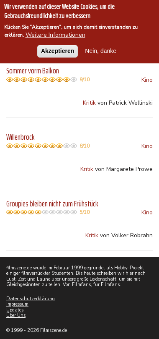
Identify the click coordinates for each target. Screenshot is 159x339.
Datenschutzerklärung (30, 299)
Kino (147, 80)
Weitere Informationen (55, 34)
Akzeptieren (57, 50)
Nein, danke (100, 50)
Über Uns (16, 315)
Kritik (89, 103)
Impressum (17, 304)
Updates (14, 310)
